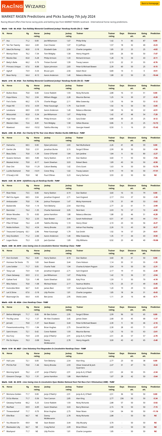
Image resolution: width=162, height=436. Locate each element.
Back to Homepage (150, 3)
